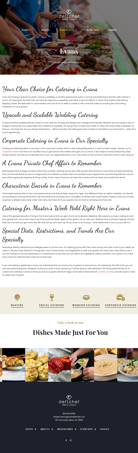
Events (26, 30)
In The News (93, 29)
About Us (45, 29)
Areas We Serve (68, 30)
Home (57, 62)
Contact (112, 29)
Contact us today (106, 271)
